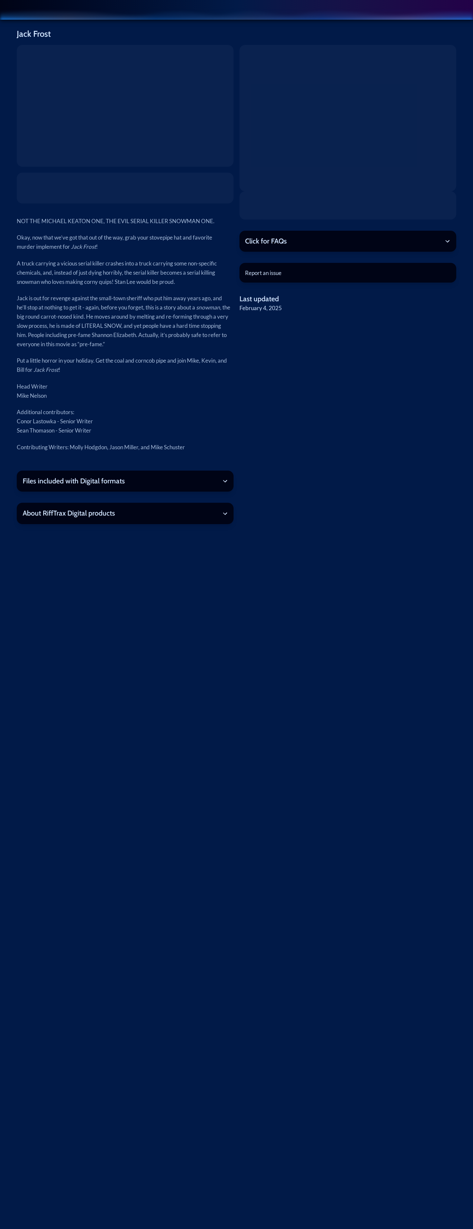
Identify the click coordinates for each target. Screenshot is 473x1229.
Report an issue (263, 272)
